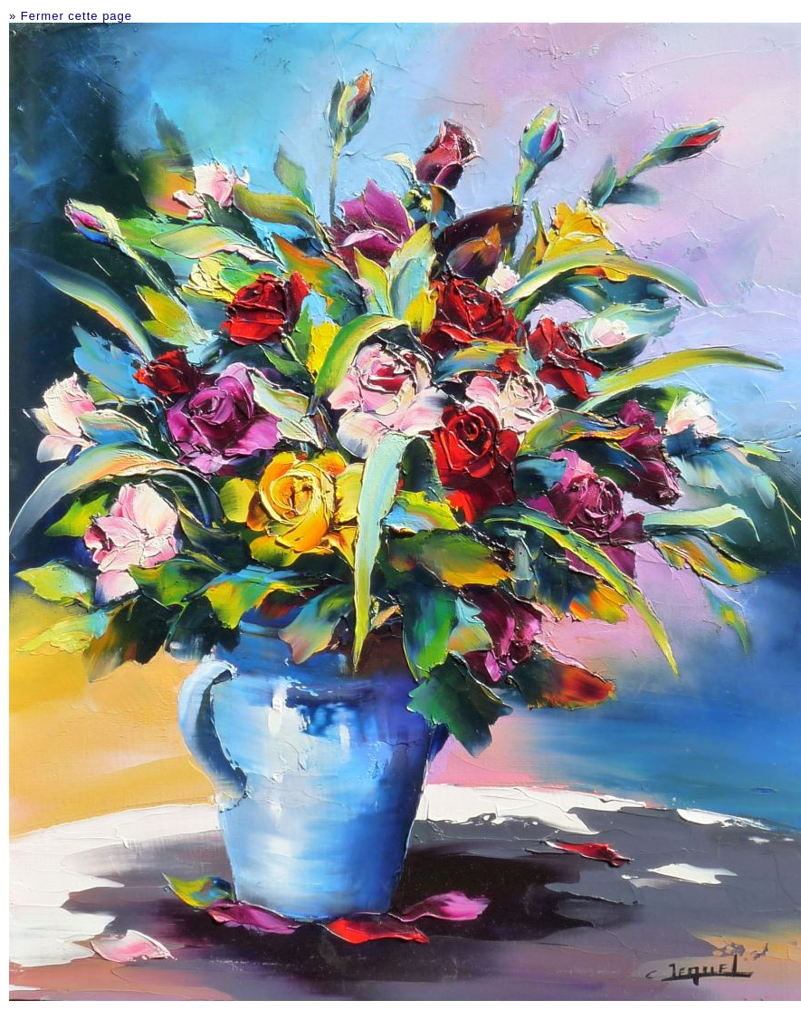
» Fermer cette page (70, 16)
